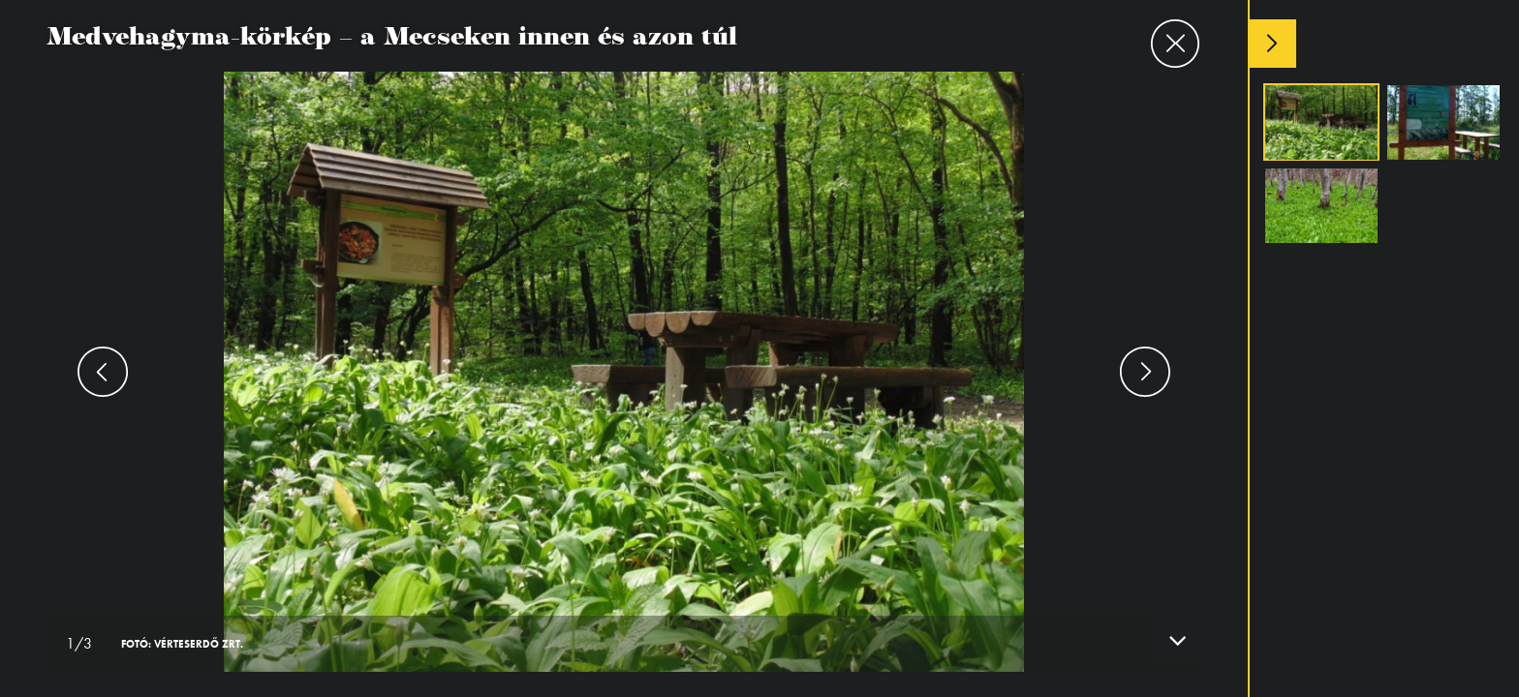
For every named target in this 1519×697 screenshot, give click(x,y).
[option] (624, 348)
